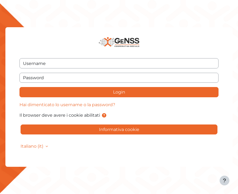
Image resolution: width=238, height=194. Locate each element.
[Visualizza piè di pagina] (224, 180)
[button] (104, 115)
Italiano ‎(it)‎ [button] (32, 146)
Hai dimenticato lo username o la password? (67, 104)
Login (119, 92)
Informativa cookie (119, 129)
